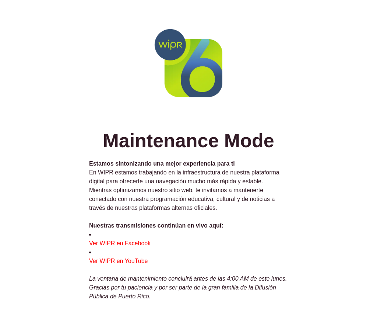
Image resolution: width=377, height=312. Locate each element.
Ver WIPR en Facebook (120, 243)
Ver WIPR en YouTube (118, 261)
